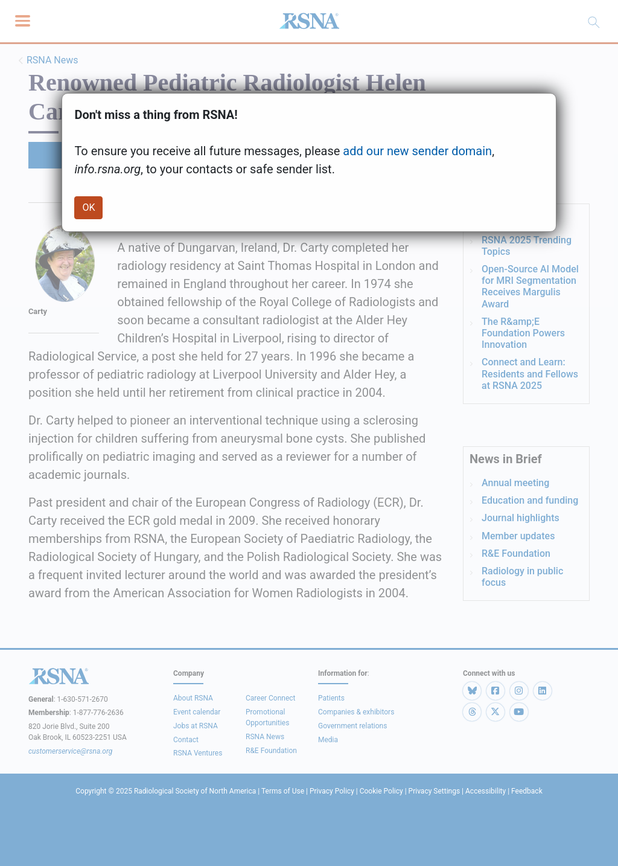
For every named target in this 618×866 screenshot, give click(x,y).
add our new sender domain (417, 151)
